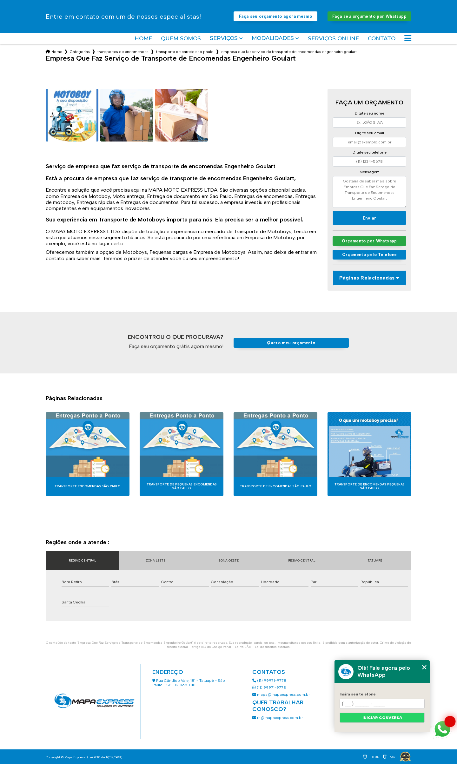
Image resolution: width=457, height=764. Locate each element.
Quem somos (181, 38)
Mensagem (370, 172)
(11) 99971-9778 (269, 680)
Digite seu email (369, 133)
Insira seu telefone (358, 694)
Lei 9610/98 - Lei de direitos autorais (262, 647)
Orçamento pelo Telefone (369, 254)
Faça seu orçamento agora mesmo (275, 16)
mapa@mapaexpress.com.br (281, 694)
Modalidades (273, 38)
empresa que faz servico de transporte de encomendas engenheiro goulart (289, 51)
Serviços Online (333, 38)
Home (143, 38)
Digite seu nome (369, 113)
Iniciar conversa (382, 717)
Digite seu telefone (370, 152)
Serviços (224, 38)
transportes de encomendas (123, 51)
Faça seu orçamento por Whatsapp (369, 16)
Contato (381, 38)
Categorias (80, 51)
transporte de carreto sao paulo (185, 51)
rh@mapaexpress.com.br (277, 717)
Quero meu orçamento (291, 342)
